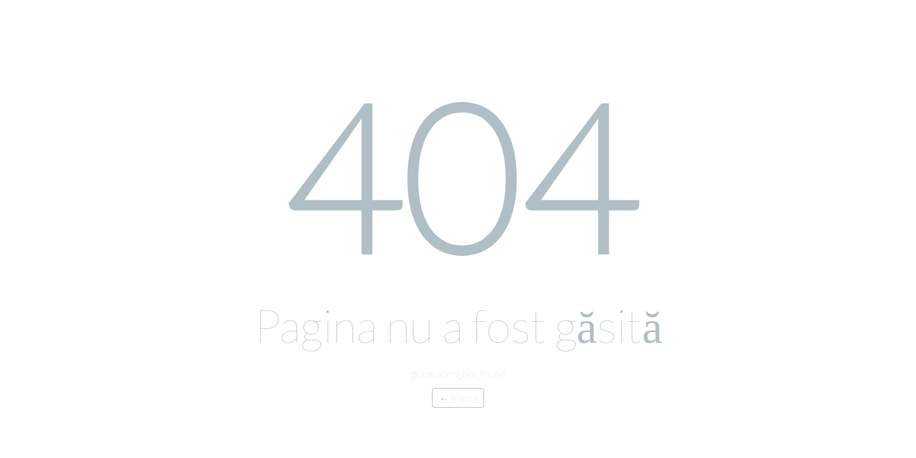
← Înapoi (458, 398)
